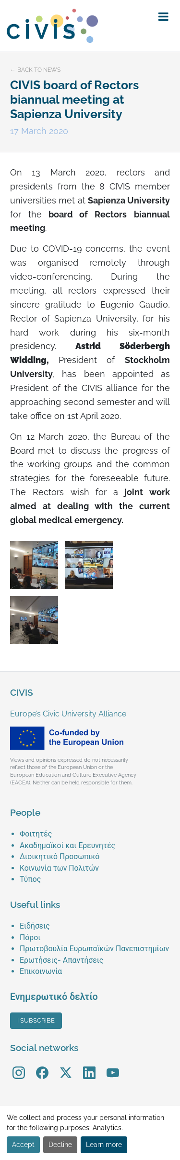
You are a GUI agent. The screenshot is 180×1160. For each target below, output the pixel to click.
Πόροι (30, 937)
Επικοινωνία (41, 971)
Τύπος (30, 879)
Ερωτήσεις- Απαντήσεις (61, 960)
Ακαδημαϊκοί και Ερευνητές (67, 845)
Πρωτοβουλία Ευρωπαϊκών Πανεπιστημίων (94, 948)
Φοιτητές (36, 833)
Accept (23, 1144)
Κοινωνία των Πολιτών (59, 868)
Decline (60, 1144)
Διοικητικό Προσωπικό (59, 856)
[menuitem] (95, 834)
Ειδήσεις (35, 926)
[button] (163, 17)
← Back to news (35, 70)
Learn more (104, 1144)
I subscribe (36, 1020)
